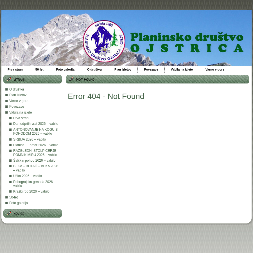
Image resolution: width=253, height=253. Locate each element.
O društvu (16, 89)
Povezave (16, 107)
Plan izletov (17, 95)
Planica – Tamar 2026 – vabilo (35, 145)
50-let (13, 197)
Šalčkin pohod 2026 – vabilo (34, 160)
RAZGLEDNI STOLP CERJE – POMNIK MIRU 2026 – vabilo (36, 153)
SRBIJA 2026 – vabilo (29, 139)
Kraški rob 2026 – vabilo (31, 191)
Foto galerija (18, 203)
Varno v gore (18, 101)
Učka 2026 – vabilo (27, 176)
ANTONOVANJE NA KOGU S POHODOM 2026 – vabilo (35, 131)
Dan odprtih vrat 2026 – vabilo (35, 124)
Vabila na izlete (20, 112)
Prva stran (21, 118)
